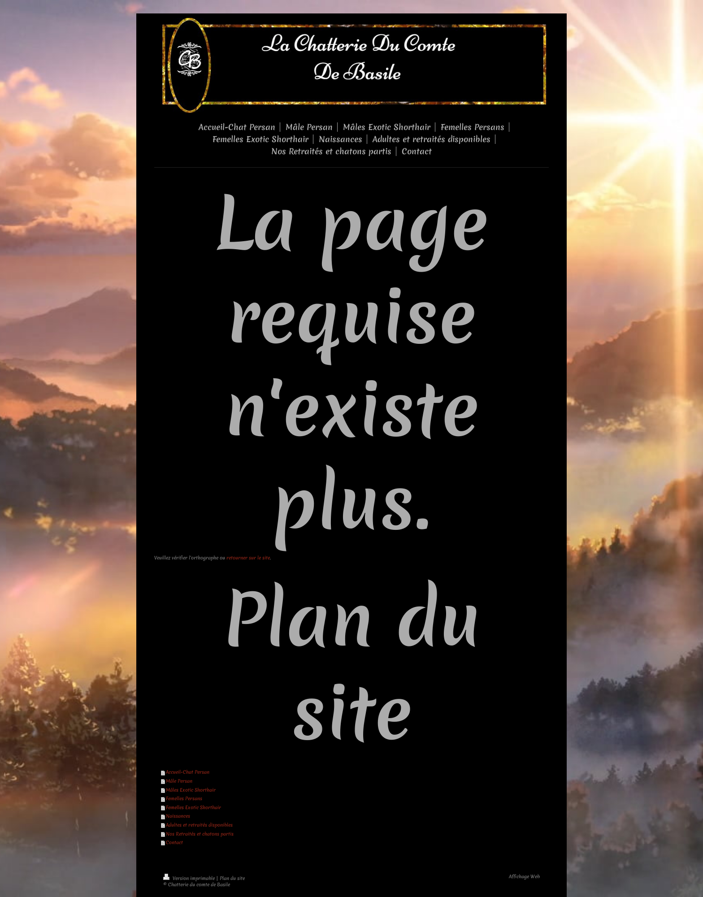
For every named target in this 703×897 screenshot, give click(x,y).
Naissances (178, 816)
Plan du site (232, 878)
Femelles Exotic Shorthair (193, 807)
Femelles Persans (184, 798)
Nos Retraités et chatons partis (200, 834)
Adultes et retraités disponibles (199, 825)
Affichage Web (524, 876)
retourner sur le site (248, 558)
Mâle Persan (179, 781)
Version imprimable (189, 878)
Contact (174, 842)
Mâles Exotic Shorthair (191, 790)
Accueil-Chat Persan (187, 772)
